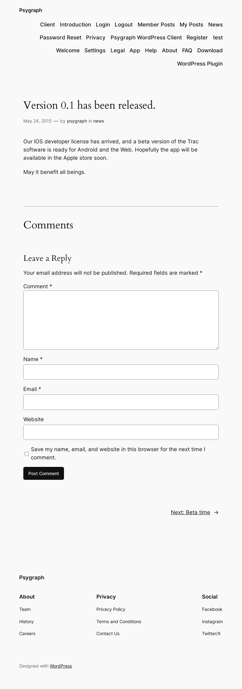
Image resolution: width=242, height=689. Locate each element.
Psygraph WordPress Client (146, 37)
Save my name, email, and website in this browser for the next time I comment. (118, 453)
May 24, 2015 (37, 120)
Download (210, 50)
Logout (124, 24)
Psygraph (30, 10)
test (218, 37)
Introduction (75, 24)
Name (33, 359)
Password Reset (60, 37)
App (135, 50)
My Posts (191, 24)
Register (197, 37)
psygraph (77, 120)
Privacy (96, 37)
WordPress (61, 666)
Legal (118, 50)
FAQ (187, 50)
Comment (37, 286)
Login (103, 24)
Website (33, 419)
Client (47, 24)
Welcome (68, 50)
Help (151, 50)
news (98, 120)
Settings (95, 50)
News (215, 24)
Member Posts (156, 24)
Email (32, 389)
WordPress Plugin (200, 63)
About (169, 50)
